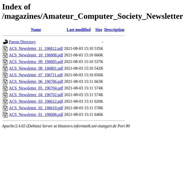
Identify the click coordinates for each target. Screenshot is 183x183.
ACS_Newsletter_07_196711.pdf (36, 75)
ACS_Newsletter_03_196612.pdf (36, 101)
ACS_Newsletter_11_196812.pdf (36, 48)
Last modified (79, 29)
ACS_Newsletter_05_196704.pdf (36, 88)
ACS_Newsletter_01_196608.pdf (36, 114)
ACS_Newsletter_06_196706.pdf (36, 81)
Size (98, 29)
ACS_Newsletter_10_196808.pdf (36, 55)
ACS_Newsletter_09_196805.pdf (36, 61)
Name (36, 29)
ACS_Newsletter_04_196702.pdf (36, 95)
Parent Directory (22, 42)
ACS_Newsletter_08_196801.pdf (36, 68)
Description (114, 29)
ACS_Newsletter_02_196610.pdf (36, 108)
